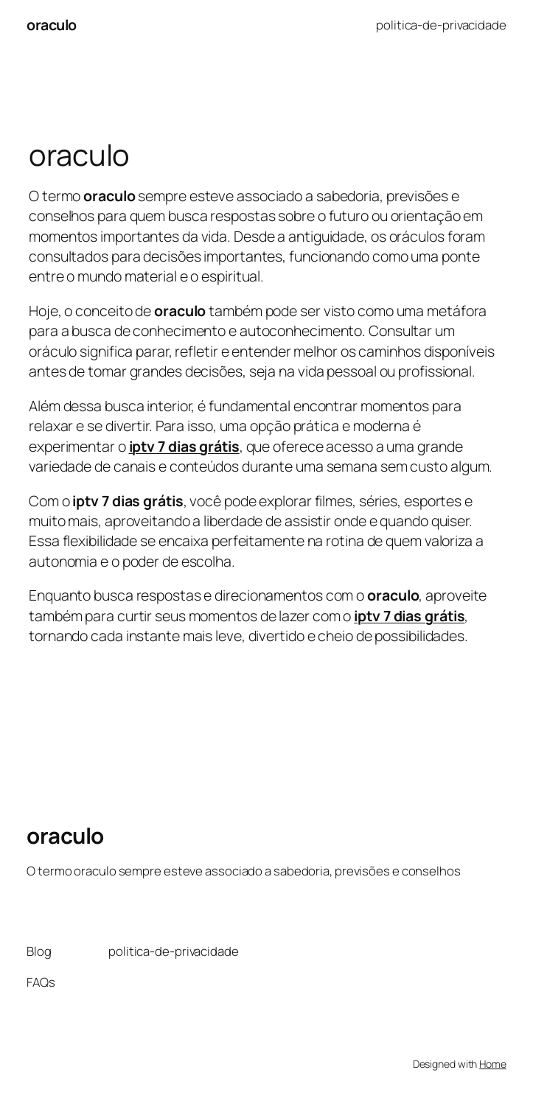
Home (492, 1064)
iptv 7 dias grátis (409, 616)
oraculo (52, 25)
